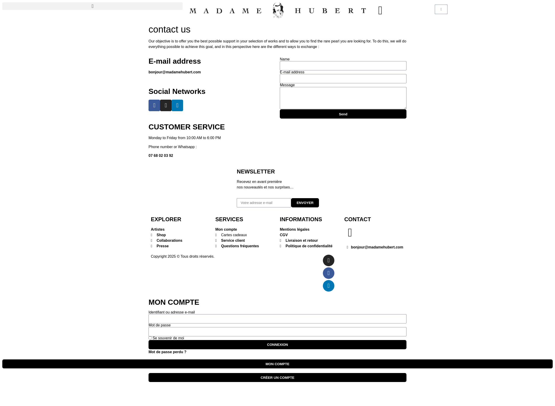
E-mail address (292, 72)
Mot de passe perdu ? (167, 352)
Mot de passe (160, 325)
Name (285, 59)
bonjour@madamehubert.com (175, 72)
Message (287, 85)
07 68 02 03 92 (161, 156)
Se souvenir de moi (166, 338)
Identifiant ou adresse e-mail (172, 312)
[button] (92, 6)
